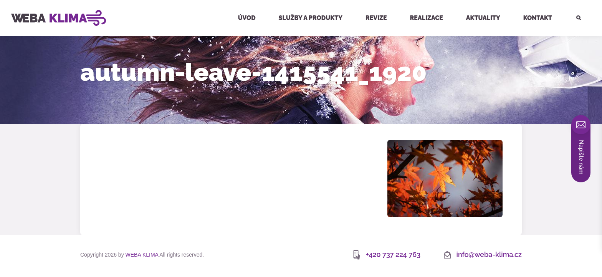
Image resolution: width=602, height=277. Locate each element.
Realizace (426, 18)
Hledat (574, 1)
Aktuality (483, 18)
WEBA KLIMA (18, 3)
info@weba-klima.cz (489, 254)
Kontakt (537, 18)
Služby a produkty (310, 18)
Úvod (247, 18)
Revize (376, 18)
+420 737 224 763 (393, 254)
